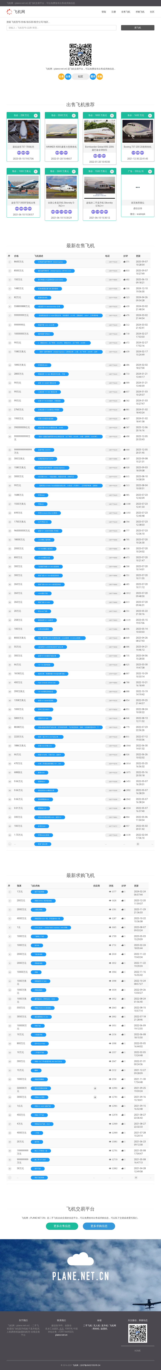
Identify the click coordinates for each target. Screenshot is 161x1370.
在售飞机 (125, 11)
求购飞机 (140, 11)
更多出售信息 (62, 1226)
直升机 (104, 1325)
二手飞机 (87, 1325)
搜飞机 (137, 27)
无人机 (96, 1325)
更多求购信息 (99, 1226)
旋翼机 (104, 1328)
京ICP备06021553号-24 (90, 1365)
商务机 (96, 1328)
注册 (113, 11)
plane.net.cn (61, 1335)
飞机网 (19, 12)
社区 (152, 11)
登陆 (104, 11)
